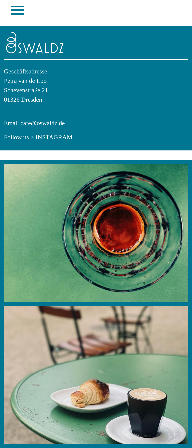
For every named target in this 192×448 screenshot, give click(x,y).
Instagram (53, 137)
